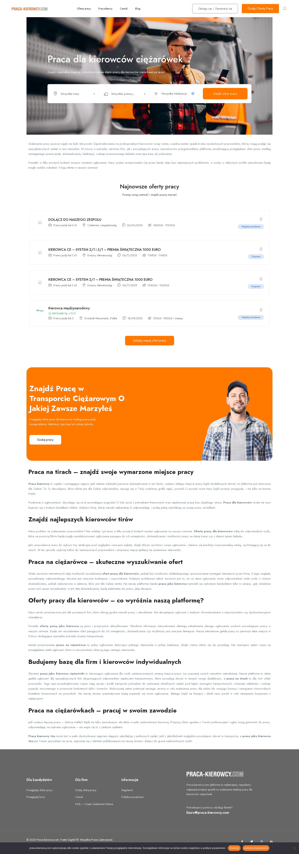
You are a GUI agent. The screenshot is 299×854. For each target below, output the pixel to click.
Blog (137, 8)
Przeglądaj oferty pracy (39, 791)
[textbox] (73, 94)
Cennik (124, 8)
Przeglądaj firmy (36, 798)
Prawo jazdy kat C (64, 319)
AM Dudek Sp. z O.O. (62, 314)
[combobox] (76, 93)
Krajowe (256, 257)
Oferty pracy (84, 8)
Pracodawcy (105, 8)
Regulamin (127, 791)
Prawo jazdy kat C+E (65, 225)
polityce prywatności (256, 848)
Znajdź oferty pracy (225, 94)
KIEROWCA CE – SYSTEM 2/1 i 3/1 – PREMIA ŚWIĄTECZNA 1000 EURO (105, 250)
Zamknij (234, 848)
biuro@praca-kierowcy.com (207, 813)
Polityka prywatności (132, 798)
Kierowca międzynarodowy (69, 309)
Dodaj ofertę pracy (85, 791)
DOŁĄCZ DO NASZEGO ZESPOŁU (75, 219)
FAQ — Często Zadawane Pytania (94, 805)
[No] (294, 848)
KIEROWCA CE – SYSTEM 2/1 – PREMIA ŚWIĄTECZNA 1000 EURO (101, 280)
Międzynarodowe (250, 226)
